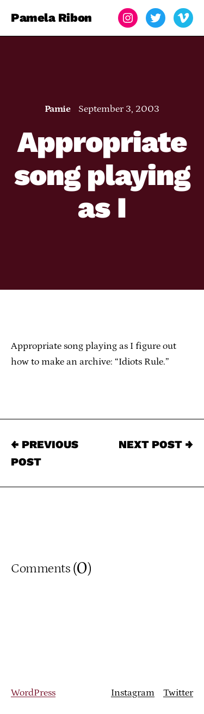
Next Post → (156, 444)
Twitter (178, 692)
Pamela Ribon (51, 17)
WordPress (33, 692)
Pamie (57, 109)
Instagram (132, 692)
